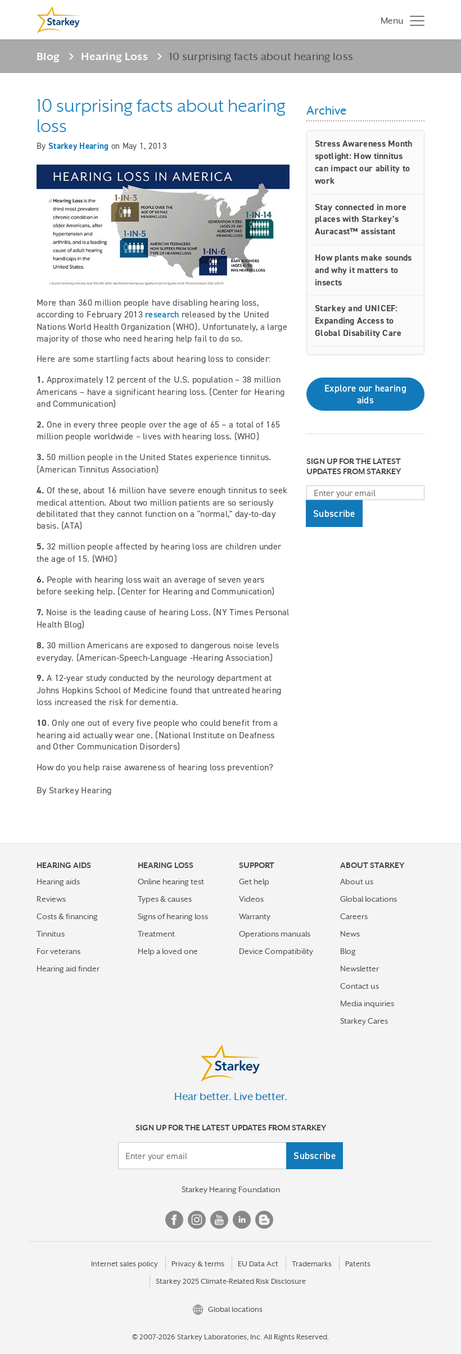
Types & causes (165, 898)
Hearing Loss (114, 56)
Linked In (242, 1220)
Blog (48, 56)
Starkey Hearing (78, 146)
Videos (251, 898)
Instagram (197, 1220)
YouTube (219, 1220)
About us (356, 881)
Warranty (254, 916)
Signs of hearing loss (173, 916)
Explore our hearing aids (365, 394)
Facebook (174, 1220)
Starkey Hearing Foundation (231, 1189)
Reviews (51, 898)
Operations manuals (274, 933)
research (162, 314)
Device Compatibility (276, 951)
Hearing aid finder (68, 968)
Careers (354, 916)
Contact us (359, 986)
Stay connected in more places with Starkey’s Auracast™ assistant (361, 219)
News (350, 933)
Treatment (156, 933)
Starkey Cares (364, 1020)
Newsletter (359, 968)
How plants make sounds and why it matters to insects (363, 270)
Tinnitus (51, 933)
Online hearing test (171, 881)
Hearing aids (58, 881)
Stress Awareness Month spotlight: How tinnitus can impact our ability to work (364, 162)
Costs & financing (67, 916)
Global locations (368, 898)
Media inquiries (367, 1003)
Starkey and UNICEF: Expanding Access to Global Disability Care (358, 320)
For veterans (58, 951)
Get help (254, 881)
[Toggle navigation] (399, 20)
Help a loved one (168, 951)
